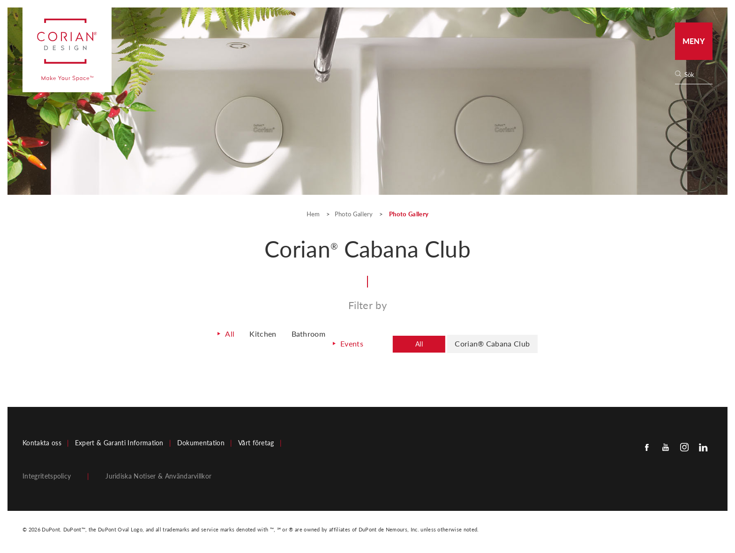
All (214, 336)
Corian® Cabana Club (499, 343)
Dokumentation (201, 440)
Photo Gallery (354, 214)
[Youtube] (665, 444)
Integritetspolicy (46, 474)
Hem (314, 214)
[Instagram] (684, 444)
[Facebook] (647, 444)
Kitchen (249, 336)
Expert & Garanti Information (119, 440)
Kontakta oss (41, 440)
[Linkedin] (703, 444)
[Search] (696, 74)
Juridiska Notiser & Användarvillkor (158, 474)
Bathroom (298, 336)
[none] (697, 74)
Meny (693, 41)
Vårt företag (256, 440)
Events (345, 342)
